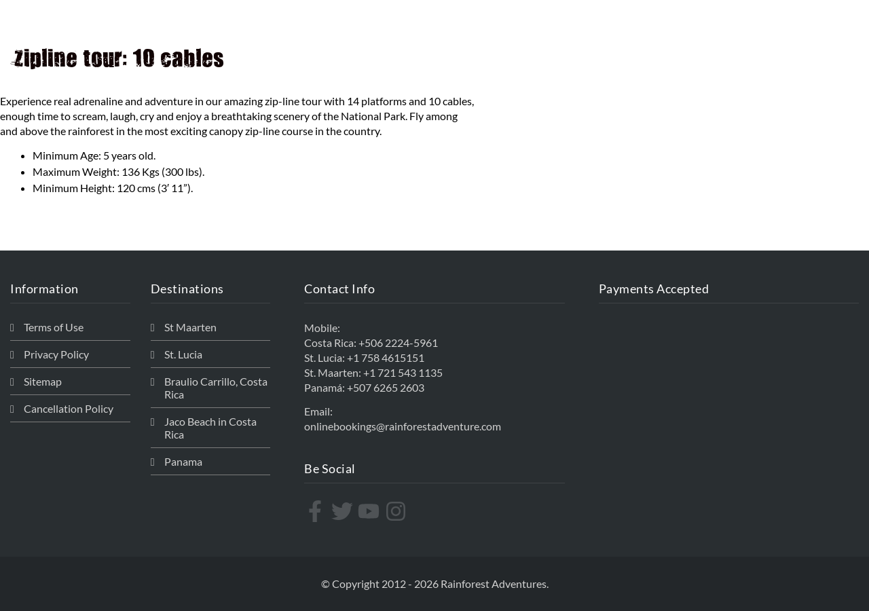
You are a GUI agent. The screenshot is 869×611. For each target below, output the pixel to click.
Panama (183, 461)
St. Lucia (183, 354)
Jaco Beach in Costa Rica (210, 428)
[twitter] (343, 511)
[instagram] (397, 511)
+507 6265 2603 (385, 387)
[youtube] (370, 511)
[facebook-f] (316, 511)
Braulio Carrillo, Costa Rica (215, 388)
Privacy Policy (56, 354)
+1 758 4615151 (385, 357)
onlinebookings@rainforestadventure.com (402, 426)
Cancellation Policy (68, 408)
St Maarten (190, 326)
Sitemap (43, 381)
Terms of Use (54, 326)
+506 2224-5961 (398, 342)
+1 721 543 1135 (403, 372)
